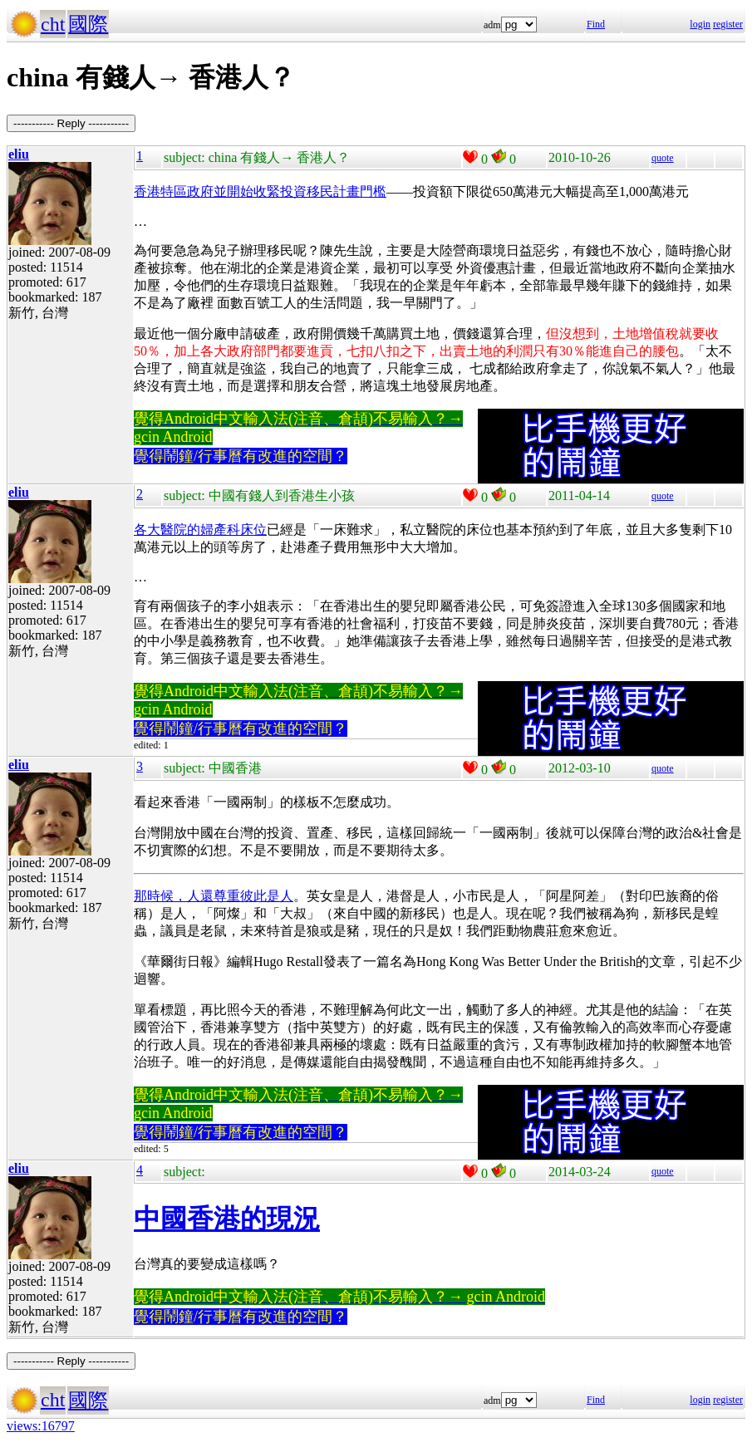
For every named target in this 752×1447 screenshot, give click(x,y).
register (728, 24)
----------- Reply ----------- (71, 123)
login (700, 24)
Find (596, 24)
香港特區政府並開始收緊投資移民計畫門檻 (260, 191)
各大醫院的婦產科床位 (200, 529)
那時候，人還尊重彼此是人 (213, 896)
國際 (88, 24)
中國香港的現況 (227, 1219)
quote (662, 158)
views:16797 (41, 1426)
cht (53, 24)
